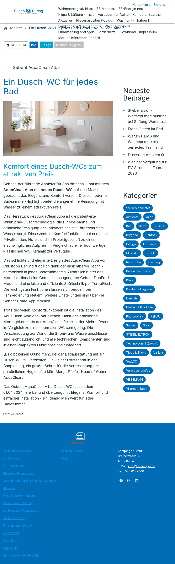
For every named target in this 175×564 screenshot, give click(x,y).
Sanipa (131, 325)
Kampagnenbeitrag (139, 271)
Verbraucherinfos (138, 370)
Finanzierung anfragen (18, 525)
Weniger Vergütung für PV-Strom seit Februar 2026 (147, 167)
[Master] (16, 28)
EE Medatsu (11, 458)
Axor (149, 217)
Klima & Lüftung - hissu (18, 473)
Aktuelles (132, 217)
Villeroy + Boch (136, 388)
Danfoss (151, 235)
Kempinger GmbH (71, 450)
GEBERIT (132, 253)
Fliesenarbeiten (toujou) (19, 495)
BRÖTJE (159, 226)
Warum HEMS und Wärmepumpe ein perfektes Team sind (145, 142)
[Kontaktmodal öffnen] (145, 4)
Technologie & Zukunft (142, 343)
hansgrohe (133, 262)
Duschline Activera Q (146, 155)
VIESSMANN (134, 379)
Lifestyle (132, 298)
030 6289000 (134, 471)
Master (65, 458)
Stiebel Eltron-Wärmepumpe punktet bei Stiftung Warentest (147, 116)
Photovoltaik (134, 316)
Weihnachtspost (14, 518)
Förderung (150, 244)
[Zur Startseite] (32, 11)
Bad (34, 45)
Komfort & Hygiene (69, 45)
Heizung (154, 262)
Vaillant (158, 352)
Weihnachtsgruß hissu (17, 450)
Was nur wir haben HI (17, 503)
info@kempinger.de (141, 466)
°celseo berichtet (138, 208)
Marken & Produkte (139, 307)
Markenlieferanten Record (20, 555)
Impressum (10, 548)
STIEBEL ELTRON (137, 334)
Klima (129, 280)
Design (46, 45)
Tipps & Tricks (136, 352)
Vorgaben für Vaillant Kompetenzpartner (29, 480)
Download (10, 540)
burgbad (132, 235)
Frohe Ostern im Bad (145, 129)
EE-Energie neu (13, 465)
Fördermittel (11, 533)
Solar (146, 325)
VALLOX (131, 361)
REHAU (155, 316)
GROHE (150, 253)
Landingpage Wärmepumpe (21, 510)
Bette (142, 226)
